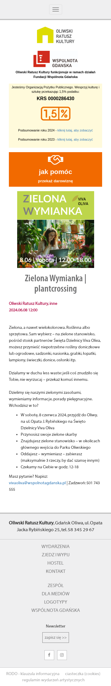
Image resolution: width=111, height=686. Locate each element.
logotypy (55, 602)
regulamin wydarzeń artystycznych (53, 680)
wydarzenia (55, 546)
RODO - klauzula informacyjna (32, 674)
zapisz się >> (56, 637)
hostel (55, 563)
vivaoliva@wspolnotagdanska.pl (37, 483)
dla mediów (56, 593)
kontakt (55, 571)
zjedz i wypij (56, 554)
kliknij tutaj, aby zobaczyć (75, 130)
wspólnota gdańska (55, 610)
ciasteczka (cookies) (82, 674)
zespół (56, 585)
